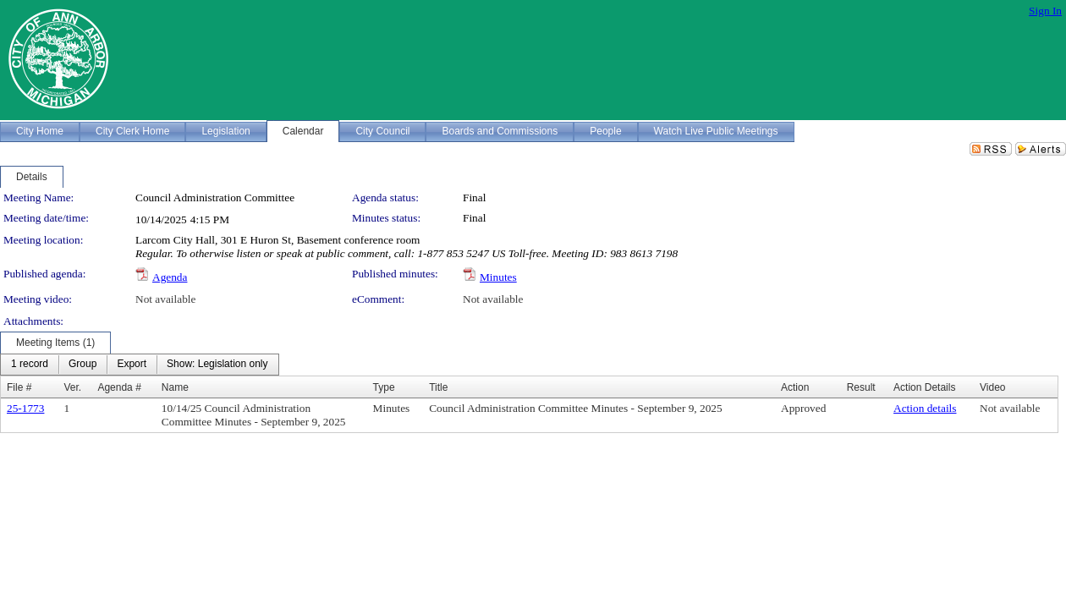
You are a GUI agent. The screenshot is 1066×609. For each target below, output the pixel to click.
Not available (165, 299)
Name (175, 387)
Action (795, 387)
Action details (924, 408)
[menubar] (139, 365)
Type (384, 387)
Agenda (169, 277)
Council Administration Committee (214, 197)
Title (438, 387)
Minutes (498, 277)
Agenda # (118, 387)
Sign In (1045, 10)
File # (19, 387)
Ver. (72, 387)
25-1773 (25, 408)
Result (861, 387)
